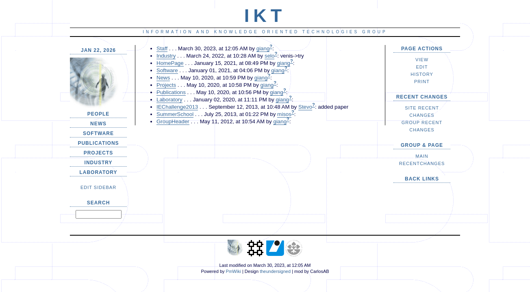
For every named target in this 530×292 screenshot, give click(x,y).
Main (421, 156)
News (98, 124)
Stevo (305, 107)
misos (284, 114)
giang (263, 48)
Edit (422, 66)
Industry (99, 162)
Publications (98, 143)
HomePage (170, 63)
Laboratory (98, 172)
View (421, 59)
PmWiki (233, 271)
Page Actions (422, 49)
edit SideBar (98, 187)
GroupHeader (172, 121)
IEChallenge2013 (177, 107)
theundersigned (275, 271)
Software (98, 133)
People (98, 114)
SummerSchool (174, 114)
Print (422, 81)
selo (269, 56)
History (422, 74)
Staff (161, 48)
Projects (98, 153)
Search (98, 203)
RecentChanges (422, 163)
